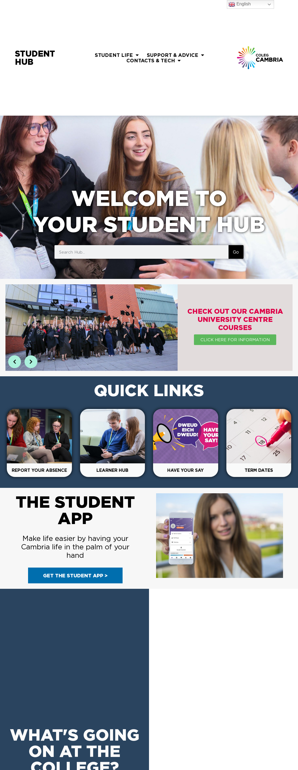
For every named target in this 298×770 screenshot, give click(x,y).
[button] (14, 361)
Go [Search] (236, 252)
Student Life (117, 55)
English (240, 4)
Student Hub (35, 57)
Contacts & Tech (153, 60)
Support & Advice (175, 55)
